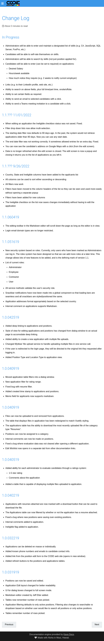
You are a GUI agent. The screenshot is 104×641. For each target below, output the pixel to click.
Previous (9, 624)
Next (97, 624)
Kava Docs (69, 634)
